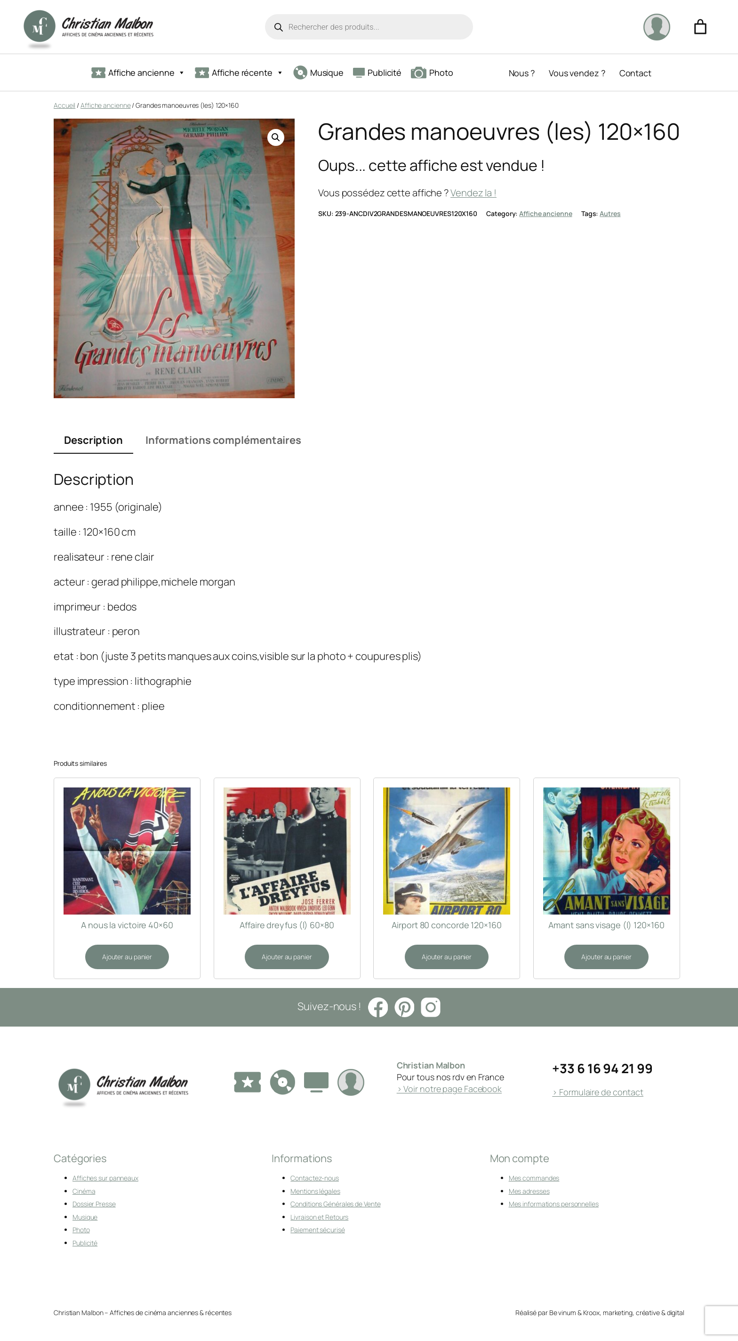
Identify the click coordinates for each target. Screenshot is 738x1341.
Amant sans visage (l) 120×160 (606, 925)
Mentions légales (315, 1191)
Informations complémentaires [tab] (223, 440)
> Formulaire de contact (597, 1092)
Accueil (64, 105)
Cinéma (83, 1191)
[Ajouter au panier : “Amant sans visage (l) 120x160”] (606, 957)
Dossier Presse (94, 1203)
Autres (610, 213)
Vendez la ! (473, 192)
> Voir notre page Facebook (449, 1088)
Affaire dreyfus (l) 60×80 (287, 925)
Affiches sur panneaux (105, 1177)
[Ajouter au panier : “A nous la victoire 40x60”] (127, 957)
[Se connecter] (657, 27)
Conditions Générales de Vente (335, 1203)
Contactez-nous (314, 1177)
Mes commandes (534, 1177)
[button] (275, 137)
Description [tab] (93, 440)
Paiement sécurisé (317, 1229)
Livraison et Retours (319, 1217)
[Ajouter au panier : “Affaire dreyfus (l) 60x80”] (287, 957)
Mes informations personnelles (554, 1203)
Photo (432, 72)
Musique (318, 72)
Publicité (377, 72)
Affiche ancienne (138, 72)
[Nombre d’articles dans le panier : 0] (700, 27)
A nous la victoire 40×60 (127, 925)
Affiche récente (239, 72)
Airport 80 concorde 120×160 (446, 925)
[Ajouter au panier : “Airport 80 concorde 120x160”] (447, 957)
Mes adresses (529, 1191)
